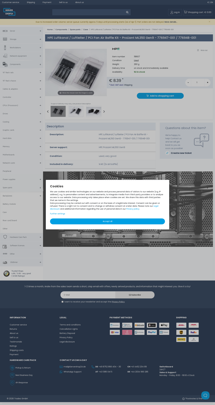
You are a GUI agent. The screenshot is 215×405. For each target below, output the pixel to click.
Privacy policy (132, 208)
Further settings (57, 213)
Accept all (107, 221)
